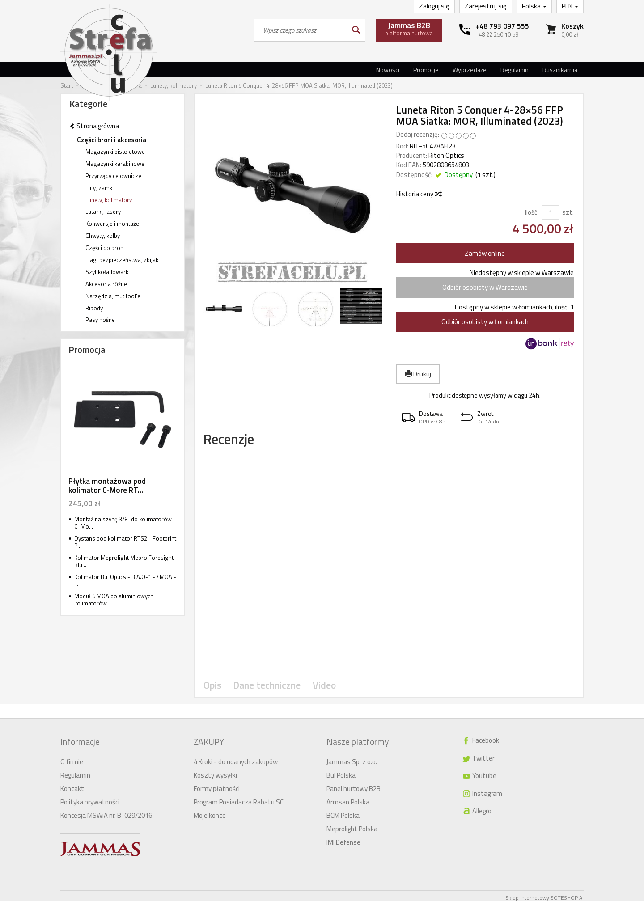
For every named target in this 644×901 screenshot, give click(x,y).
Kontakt (72, 784)
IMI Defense (343, 838)
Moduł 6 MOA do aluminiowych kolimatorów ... (113, 600)
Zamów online (485, 253)
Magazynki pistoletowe (115, 151)
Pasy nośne (100, 319)
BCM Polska (343, 811)
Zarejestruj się (486, 6)
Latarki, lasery (103, 211)
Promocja (87, 349)
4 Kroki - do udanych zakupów (236, 758)
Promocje (426, 69)
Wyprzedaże (470, 69)
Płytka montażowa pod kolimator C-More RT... (107, 485)
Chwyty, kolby (102, 235)
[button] (425, 417)
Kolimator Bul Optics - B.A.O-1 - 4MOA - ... (125, 580)
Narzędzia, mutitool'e (112, 296)
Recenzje (238, 442)
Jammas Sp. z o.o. (351, 758)
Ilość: (532, 212)
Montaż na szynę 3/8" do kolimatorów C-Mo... (123, 523)
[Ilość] (550, 212)
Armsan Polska (347, 798)
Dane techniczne (263, 690)
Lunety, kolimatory (108, 199)
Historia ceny (418, 194)
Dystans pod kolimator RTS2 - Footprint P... (125, 542)
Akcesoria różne (106, 283)
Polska (534, 6)
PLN (570, 6)
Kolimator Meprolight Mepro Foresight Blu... (124, 561)
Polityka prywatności (89, 798)
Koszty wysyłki (215, 771)
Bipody (94, 308)
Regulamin (514, 69)
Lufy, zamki (99, 187)
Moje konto (210, 811)
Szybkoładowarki (107, 271)
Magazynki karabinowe (114, 163)
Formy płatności (217, 784)
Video (317, 690)
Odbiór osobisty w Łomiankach (485, 322)
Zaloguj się (434, 6)
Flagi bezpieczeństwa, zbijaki (122, 259)
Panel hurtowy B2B (353, 784)
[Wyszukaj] (355, 30)
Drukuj (418, 374)
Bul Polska (341, 771)
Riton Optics (446, 155)
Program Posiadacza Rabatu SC (239, 798)
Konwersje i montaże (112, 223)
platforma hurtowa (409, 29)
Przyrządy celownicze (113, 175)
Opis (211, 690)
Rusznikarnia (559, 69)
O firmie (71, 758)
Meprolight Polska (351, 825)
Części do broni (105, 247)
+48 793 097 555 (502, 26)
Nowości (387, 69)
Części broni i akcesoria (111, 140)
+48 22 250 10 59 (496, 34)
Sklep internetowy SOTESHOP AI (544, 893)
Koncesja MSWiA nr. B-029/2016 (106, 811)
